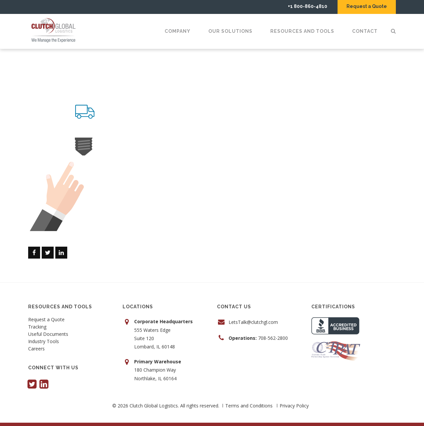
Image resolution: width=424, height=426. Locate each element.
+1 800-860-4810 (307, 6)
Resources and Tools (302, 31)
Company (177, 31)
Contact (365, 31)
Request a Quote (366, 6)
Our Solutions (230, 31)
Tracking (37, 327)
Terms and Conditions (249, 405)
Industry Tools (43, 341)
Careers (36, 349)
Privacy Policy (294, 405)
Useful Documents (48, 334)
